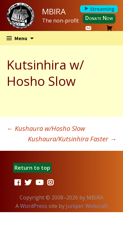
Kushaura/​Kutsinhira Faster (72, 138)
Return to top (32, 167)
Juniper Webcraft (87, 206)
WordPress (33, 206)
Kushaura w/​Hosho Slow (46, 128)
